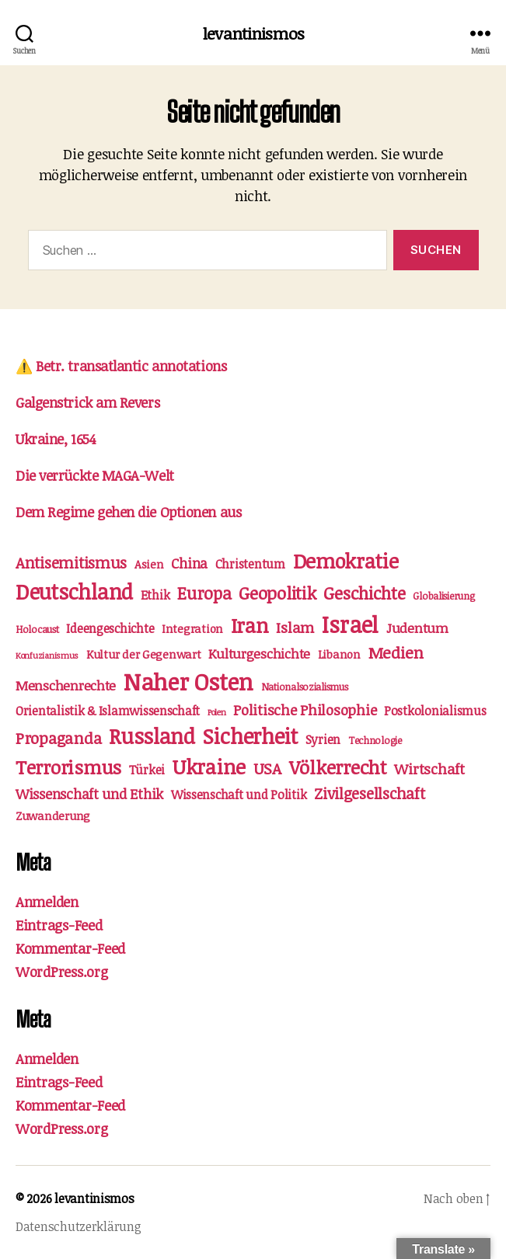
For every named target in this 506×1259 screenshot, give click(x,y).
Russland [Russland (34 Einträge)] (152, 736)
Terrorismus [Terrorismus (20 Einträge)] (68, 767)
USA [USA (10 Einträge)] (267, 768)
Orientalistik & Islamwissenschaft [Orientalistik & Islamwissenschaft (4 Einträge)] (108, 710)
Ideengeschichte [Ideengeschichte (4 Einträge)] (110, 628)
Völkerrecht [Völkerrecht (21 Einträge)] (338, 767)
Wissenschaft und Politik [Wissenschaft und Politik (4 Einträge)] (239, 794)
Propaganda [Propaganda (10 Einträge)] (58, 738)
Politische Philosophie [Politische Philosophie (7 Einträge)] (304, 709)
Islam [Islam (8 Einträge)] (295, 627)
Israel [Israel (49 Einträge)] (350, 624)
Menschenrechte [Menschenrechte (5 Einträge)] (66, 685)
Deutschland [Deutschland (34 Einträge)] (74, 591)
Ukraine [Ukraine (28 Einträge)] (209, 766)
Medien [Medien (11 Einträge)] (396, 652)
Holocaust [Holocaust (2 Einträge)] (37, 629)
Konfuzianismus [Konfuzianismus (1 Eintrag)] (47, 655)
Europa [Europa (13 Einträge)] (204, 593)
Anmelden (47, 901)
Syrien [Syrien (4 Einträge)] (322, 739)
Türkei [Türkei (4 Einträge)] (147, 769)
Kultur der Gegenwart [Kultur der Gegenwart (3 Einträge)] (143, 654)
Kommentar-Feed (70, 948)
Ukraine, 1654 (56, 439)
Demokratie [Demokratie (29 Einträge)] (346, 560)
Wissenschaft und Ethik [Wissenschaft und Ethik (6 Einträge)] (89, 793)
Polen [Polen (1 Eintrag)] (217, 712)
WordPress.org (62, 971)
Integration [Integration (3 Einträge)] (192, 628)
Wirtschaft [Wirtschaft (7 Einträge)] (429, 768)
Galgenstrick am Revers (87, 402)
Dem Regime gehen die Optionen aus (128, 512)
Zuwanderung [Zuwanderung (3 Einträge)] (53, 815)
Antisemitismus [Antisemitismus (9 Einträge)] (71, 562)
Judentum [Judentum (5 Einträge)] (417, 628)
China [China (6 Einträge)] (189, 563)
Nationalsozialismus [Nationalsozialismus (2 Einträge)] (304, 687)
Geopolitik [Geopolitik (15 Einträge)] (277, 592)
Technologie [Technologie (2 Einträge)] (375, 740)
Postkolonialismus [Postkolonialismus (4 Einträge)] (435, 710)
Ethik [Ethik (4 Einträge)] (155, 594)
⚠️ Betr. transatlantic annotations (121, 365)
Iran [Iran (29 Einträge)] (250, 624)
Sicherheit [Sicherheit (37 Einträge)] (250, 736)
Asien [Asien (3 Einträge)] (149, 564)
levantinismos (253, 33)
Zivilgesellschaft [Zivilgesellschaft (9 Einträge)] (369, 793)
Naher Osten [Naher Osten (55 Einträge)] (188, 681)
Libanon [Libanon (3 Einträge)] (339, 654)
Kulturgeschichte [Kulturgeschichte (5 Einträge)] (259, 654)
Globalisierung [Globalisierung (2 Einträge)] (443, 596)
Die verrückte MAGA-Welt (95, 475)
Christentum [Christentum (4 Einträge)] (250, 563)
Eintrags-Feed (59, 925)
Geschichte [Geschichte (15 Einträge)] (364, 592)
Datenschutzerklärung (78, 1226)
